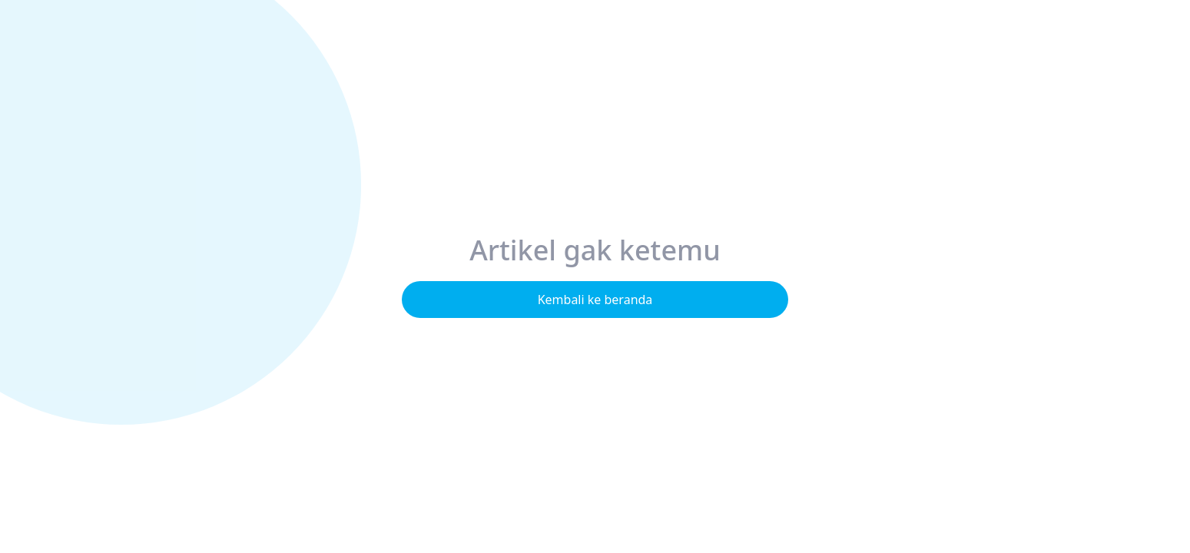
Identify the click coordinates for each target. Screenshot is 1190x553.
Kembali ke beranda (595, 299)
